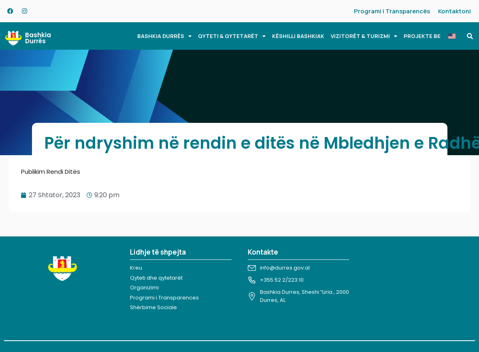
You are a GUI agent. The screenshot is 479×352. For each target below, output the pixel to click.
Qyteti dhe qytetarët (156, 278)
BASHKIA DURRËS (164, 36)
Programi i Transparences (164, 297)
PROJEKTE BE (422, 36)
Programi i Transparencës (392, 11)
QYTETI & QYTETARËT (232, 36)
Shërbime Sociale (153, 307)
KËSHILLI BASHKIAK (298, 36)
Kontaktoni (454, 11)
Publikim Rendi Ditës (50, 171)
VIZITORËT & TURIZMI (364, 36)
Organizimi (144, 287)
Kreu (136, 268)
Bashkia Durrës (38, 38)
